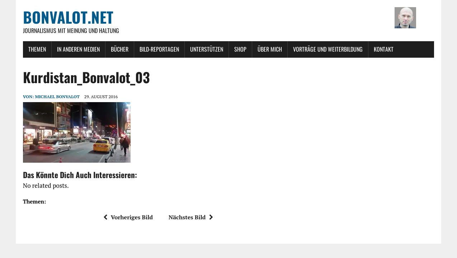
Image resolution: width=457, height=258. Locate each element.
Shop (240, 49)
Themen (37, 49)
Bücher (119, 49)
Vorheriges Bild (128, 217)
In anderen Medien (78, 49)
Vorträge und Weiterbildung (328, 49)
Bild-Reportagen (159, 49)
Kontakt (384, 49)
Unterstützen (206, 49)
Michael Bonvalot (57, 96)
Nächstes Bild (191, 217)
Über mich (270, 49)
